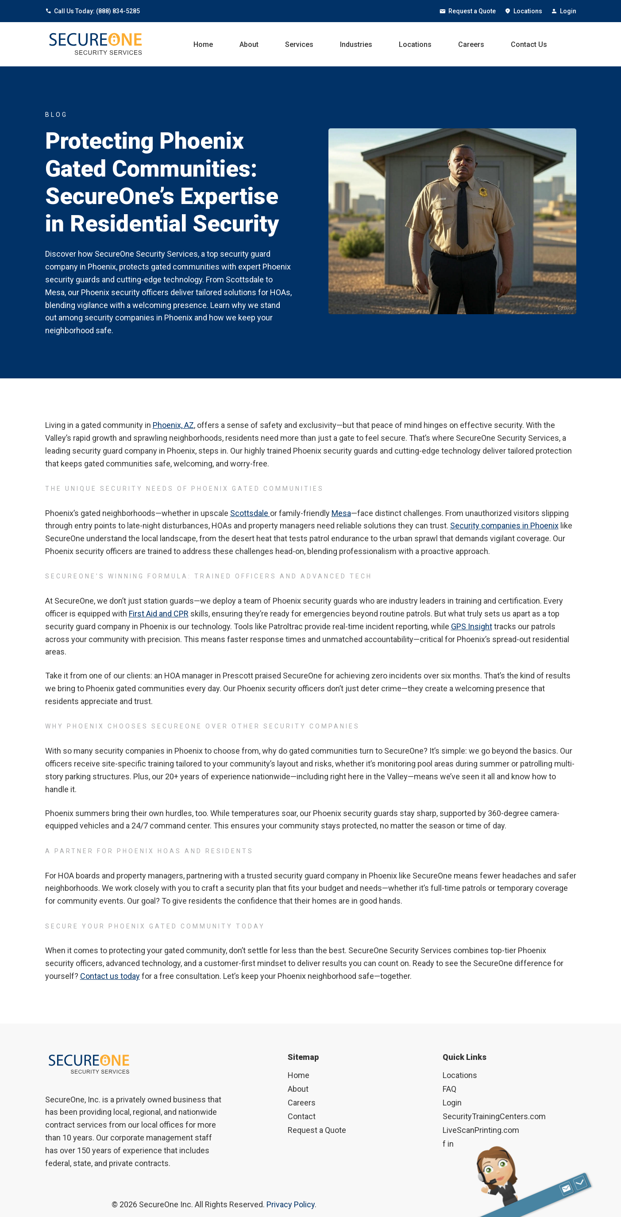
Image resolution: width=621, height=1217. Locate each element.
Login (563, 11)
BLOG (56, 114)
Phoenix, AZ (173, 425)
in (450, 1143)
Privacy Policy (290, 1204)
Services (299, 44)
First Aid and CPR (159, 613)
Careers (471, 44)
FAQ (449, 1089)
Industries (356, 44)
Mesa (341, 513)
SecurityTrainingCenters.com (494, 1116)
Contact (302, 1116)
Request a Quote (468, 11)
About (248, 44)
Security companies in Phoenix (504, 525)
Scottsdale (250, 513)
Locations (523, 11)
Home (203, 44)
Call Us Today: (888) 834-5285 (92, 11)
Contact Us (529, 44)
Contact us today (110, 976)
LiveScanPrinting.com (481, 1130)
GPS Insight (471, 626)
